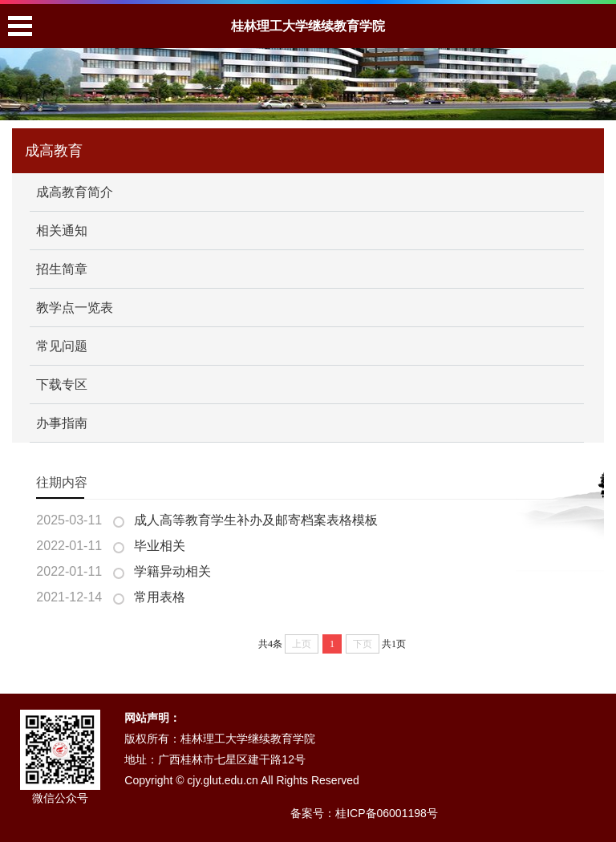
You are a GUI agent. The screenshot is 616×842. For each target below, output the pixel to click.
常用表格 (159, 597)
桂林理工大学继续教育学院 (308, 26)
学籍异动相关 (172, 571)
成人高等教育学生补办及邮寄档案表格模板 (256, 520)
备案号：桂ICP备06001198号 (364, 813)
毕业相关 (159, 546)
